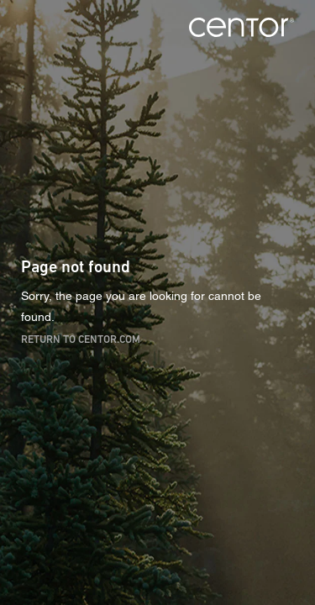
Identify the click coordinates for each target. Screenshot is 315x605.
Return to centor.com (80, 338)
